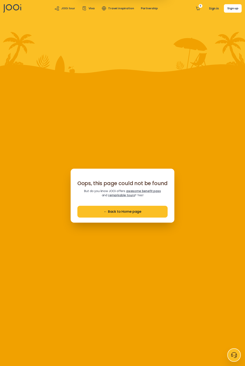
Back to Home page (122, 211)
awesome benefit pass (143, 191)
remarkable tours (121, 195)
